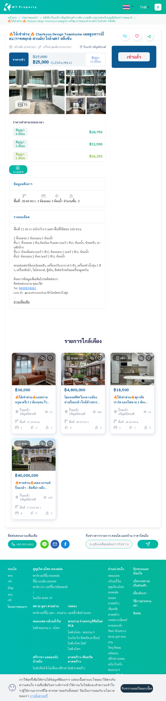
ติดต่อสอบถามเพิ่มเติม (22, 535)
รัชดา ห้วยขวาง (117, 631)
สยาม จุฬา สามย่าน (46, 606)
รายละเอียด (22, 217)
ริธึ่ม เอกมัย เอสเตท (44, 581)
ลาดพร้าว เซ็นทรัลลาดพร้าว (113, 608)
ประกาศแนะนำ (30, 17)
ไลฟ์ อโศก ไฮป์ (77, 643)
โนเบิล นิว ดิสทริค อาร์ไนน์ (84, 638)
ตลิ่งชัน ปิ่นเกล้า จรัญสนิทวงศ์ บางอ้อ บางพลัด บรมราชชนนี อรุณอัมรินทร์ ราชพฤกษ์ (87, 17)
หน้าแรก (12, 17)
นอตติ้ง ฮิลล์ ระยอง (79, 613)
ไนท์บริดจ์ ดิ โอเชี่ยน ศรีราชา (50, 668)
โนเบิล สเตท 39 (42, 598)
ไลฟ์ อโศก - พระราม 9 (81, 632)
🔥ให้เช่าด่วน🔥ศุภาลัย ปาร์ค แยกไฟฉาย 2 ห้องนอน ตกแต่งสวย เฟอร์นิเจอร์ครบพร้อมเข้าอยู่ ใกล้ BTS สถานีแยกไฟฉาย (131, 399)
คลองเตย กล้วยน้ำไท (47, 621)
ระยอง (72, 606)
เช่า (10, 581)
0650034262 (27, 288)
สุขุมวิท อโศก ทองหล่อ (48, 569)
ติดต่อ (137, 613)
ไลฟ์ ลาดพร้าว (76, 668)
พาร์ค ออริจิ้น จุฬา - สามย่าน (50, 613)
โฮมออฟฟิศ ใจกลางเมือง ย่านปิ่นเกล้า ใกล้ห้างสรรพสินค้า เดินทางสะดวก (82, 399)
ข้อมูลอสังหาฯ (23, 184)
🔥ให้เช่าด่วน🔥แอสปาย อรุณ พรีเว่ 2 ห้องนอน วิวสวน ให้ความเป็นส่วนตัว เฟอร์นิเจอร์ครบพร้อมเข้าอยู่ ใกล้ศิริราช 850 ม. (32, 399)
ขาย (10, 575)
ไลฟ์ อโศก (74, 649)
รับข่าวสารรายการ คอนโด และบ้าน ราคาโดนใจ (117, 535)
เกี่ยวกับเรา (140, 593)
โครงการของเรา (17, 607)
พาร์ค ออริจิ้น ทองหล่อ (46, 575)
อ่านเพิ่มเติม (22, 302)
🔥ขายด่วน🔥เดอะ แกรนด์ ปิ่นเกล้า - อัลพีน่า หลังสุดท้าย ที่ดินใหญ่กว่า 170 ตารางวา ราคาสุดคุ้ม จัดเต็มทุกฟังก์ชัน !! (33, 485)
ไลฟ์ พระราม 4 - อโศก (46, 628)
